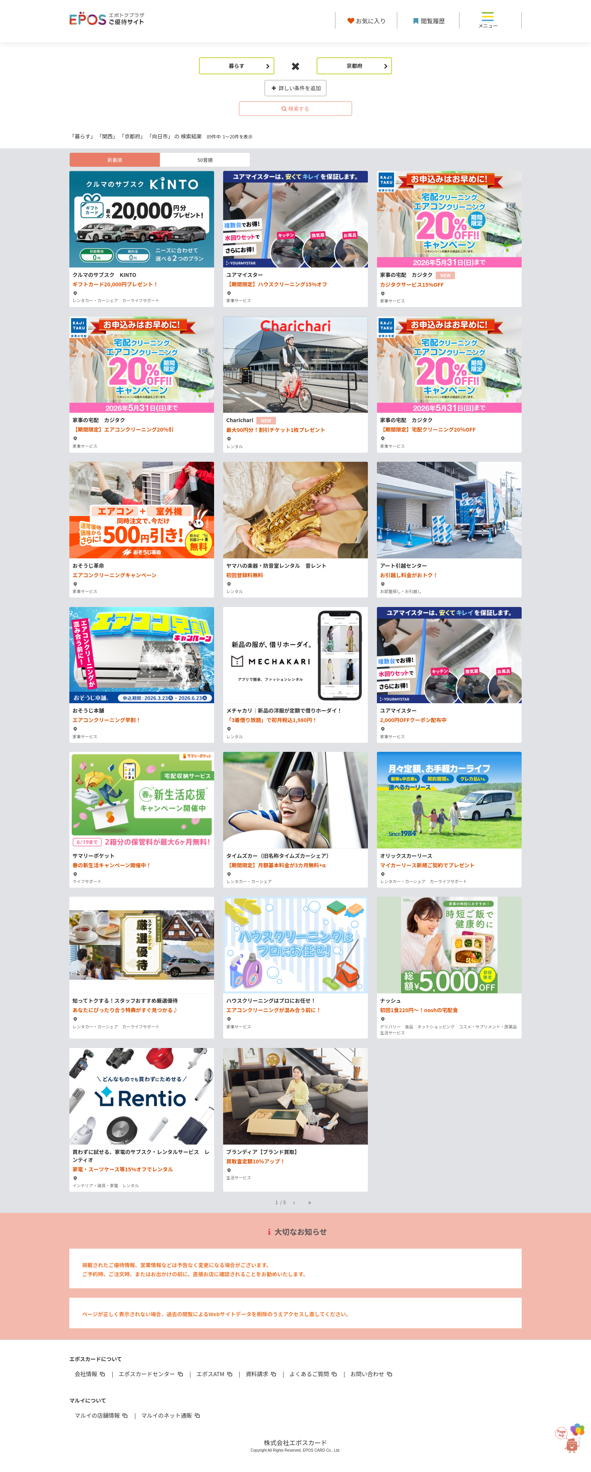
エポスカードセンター (151, 1374)
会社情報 (90, 1374)
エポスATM (215, 1374)
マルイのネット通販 (171, 1415)
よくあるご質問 (313, 1374)
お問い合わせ (372, 1374)
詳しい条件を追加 (295, 88)
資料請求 (261, 1374)
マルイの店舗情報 (102, 1415)
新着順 (114, 159)
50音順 (205, 159)
